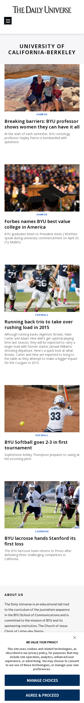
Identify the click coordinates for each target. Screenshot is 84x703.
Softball (41, 435)
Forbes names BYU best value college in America (37, 224)
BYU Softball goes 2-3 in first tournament (36, 445)
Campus (42, 114)
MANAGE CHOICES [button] (42, 680)
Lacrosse (42, 531)
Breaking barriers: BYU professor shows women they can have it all (42, 124)
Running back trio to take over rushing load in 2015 (38, 324)
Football (41, 314)
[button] (74, 637)
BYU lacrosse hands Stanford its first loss (40, 541)
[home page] (42, 11)
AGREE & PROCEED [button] (42, 695)
